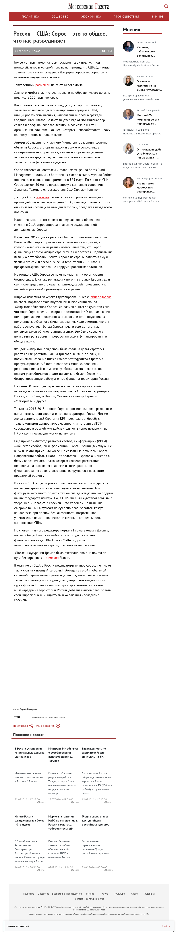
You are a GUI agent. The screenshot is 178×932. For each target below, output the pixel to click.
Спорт (134, 893)
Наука (105, 893)
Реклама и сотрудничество (89, 898)
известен (42, 197)
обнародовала (100, 297)
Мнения (131, 29)
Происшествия (126, 16)
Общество (60, 16)
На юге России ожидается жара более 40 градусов (29, 820)
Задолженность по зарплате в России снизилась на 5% (94, 752)
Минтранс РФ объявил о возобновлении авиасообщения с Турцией (63, 754)
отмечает (52, 558)
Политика (30, 16)
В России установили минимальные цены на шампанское (29, 752)
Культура (120, 893)
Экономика (91, 16)
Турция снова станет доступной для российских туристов (95, 820)
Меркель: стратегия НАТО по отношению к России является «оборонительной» (63, 822)
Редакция (149, 893)
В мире (158, 16)
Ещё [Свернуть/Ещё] (166, 926)
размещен (42, 85)
